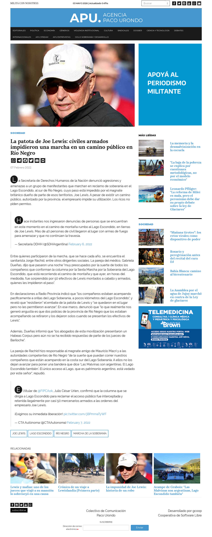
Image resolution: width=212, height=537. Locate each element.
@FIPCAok (45, 391)
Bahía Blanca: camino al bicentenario (185, 272)
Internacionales (22, 37)
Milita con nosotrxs (24, 3)
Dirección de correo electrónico (72, 527)
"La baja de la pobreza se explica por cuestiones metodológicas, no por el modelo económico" (185, 171)
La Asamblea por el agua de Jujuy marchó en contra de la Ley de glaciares (186, 295)
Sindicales (123, 30)
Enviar (139, 527)
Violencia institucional (86, 30)
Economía (49, 30)
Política (34, 30)
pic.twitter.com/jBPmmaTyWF (85, 414)
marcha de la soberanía (90, 433)
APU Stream (42, 37)
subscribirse (19, 510)
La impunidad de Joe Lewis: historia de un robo (126, 488)
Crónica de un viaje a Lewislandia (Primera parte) (78, 488)
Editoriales (19, 30)
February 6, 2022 (80, 244)
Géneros (64, 30)
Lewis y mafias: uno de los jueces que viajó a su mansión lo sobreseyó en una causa (32, 490)
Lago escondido (40, 433)
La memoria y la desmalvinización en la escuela (185, 146)
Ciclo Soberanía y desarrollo (92, 37)
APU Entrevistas (61, 37)
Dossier (137, 30)
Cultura (108, 30)
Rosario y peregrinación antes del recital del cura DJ (185, 256)
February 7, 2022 (78, 422)
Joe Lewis (18, 433)
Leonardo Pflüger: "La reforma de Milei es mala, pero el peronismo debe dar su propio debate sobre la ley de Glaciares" (185, 199)
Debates (178, 30)
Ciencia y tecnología (158, 30)
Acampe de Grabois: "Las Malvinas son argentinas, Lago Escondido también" (176, 490)
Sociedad (17, 133)
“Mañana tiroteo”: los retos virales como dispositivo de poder (185, 235)
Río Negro (62, 433)
